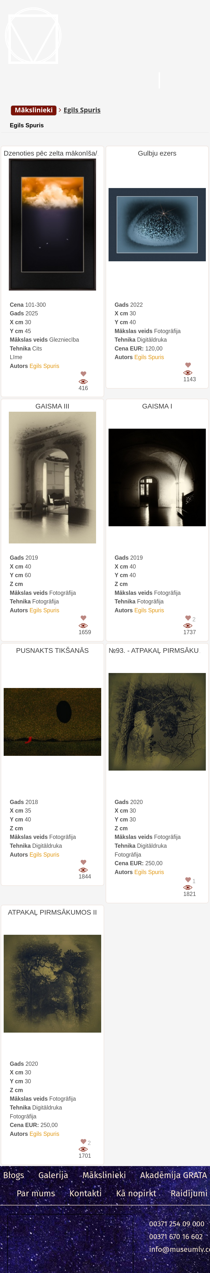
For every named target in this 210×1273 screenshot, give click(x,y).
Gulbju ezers (157, 153)
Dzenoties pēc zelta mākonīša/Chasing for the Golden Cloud (95, 153)
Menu (27, 81)
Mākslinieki (104, 1175)
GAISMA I (157, 406)
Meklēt (125, 81)
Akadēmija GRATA (173, 1175)
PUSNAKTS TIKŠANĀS (52, 650)
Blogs (13, 1175)
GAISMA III (52, 406)
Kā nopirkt (136, 1193)
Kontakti (85, 1193)
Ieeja (187, 81)
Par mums (36, 1193)
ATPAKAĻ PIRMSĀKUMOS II (52, 912)
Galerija (53, 1175)
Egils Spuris (27, 125)
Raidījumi (189, 1193)
